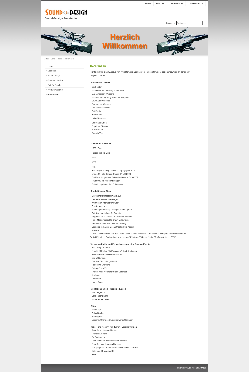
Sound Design (53, 75)
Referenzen (52, 94)
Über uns (51, 71)
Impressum (177, 3)
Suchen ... (170, 23)
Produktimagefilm (55, 90)
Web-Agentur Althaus (196, 368)
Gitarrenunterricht (55, 80)
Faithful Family (54, 85)
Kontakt (161, 3)
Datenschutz (195, 3)
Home (148, 3)
